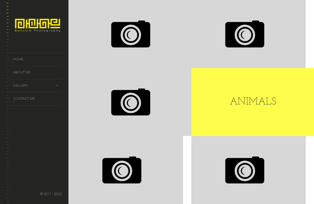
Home (18, 59)
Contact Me (24, 99)
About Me (21, 72)
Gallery (20, 85)
